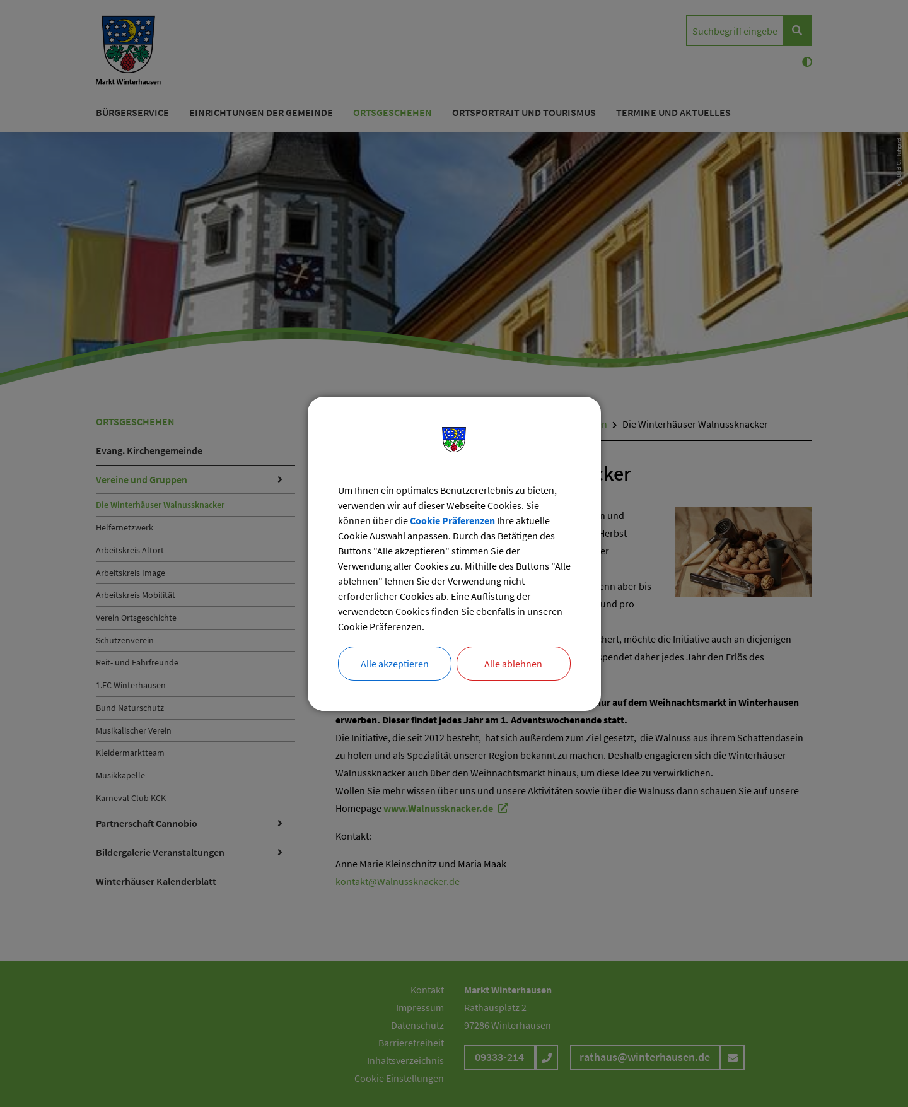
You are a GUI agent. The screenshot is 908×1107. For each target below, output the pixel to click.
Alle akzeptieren (395, 663)
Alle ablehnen (513, 663)
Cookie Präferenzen (452, 520)
